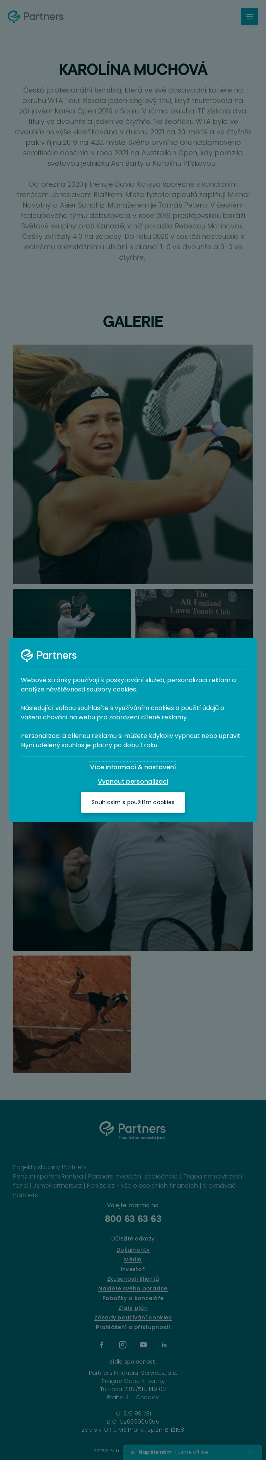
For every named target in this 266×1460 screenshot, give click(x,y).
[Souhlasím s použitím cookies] (133, 802)
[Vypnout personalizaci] (133, 781)
